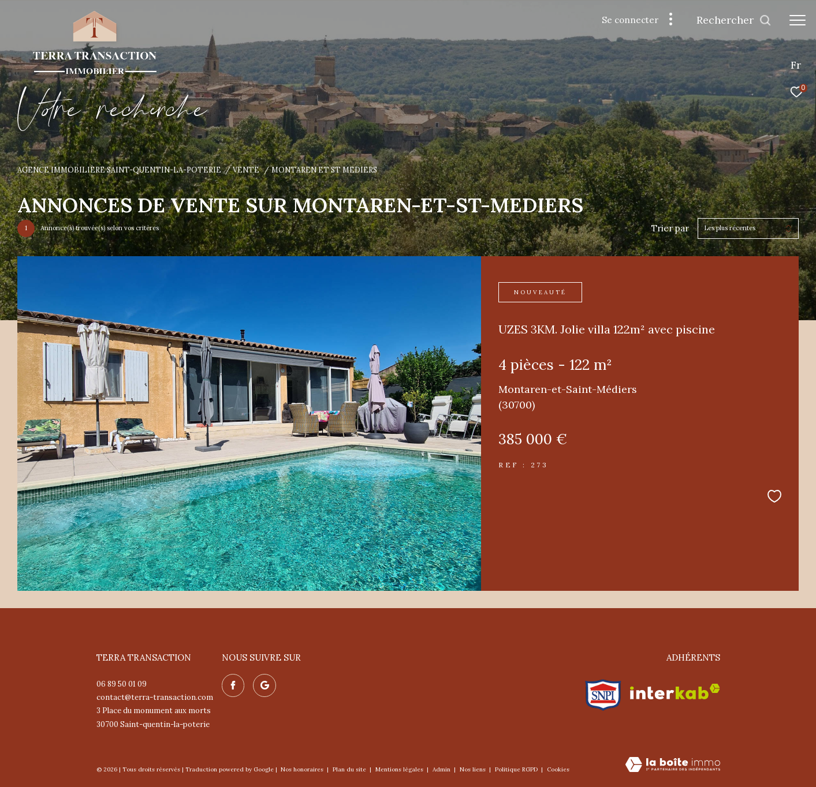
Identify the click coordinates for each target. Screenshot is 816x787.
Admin (442, 769)
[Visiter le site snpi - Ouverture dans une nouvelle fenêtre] (603, 692)
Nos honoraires (303, 769)
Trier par (670, 228)
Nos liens (473, 769)
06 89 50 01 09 (121, 684)
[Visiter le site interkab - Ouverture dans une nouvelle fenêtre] (675, 691)
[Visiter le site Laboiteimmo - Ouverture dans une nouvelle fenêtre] (672, 765)
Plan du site (350, 769)
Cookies (558, 769)
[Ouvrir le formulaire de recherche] (734, 20)
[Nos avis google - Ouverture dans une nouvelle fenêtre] (264, 685)
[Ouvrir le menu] (797, 20)
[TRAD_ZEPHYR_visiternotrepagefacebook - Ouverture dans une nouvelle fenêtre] (233, 685)
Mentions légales (400, 769)
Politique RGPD (516, 769)
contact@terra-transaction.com (154, 697)
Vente (246, 169)
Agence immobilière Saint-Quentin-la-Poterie (119, 169)
